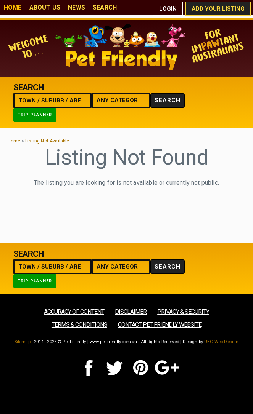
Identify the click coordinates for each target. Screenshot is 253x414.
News (76, 7)
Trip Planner (35, 114)
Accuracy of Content (74, 311)
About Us (44, 7)
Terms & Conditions (79, 324)
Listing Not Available (47, 141)
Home (13, 7)
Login (168, 8)
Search (105, 7)
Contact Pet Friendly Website (159, 324)
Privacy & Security (183, 311)
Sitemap (23, 341)
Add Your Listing (218, 8)
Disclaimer (131, 311)
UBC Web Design (221, 341)
